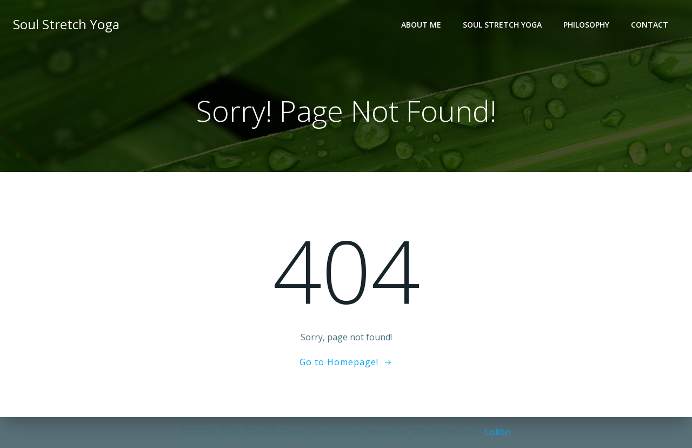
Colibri (497, 432)
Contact (649, 24)
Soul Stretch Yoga (502, 24)
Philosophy (586, 24)
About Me (421, 24)
